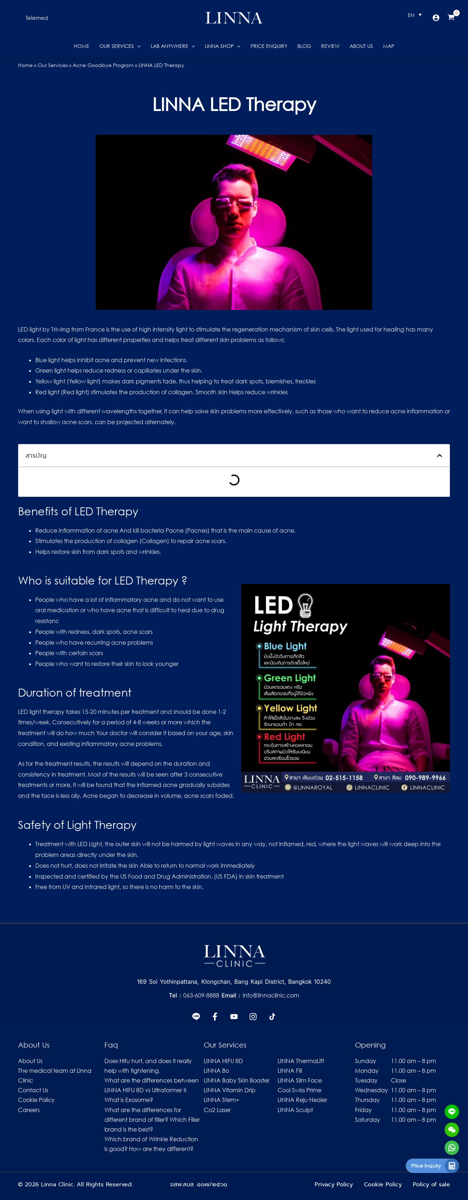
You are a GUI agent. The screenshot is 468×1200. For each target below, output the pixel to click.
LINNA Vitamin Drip (230, 1090)
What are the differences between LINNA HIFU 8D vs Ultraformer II (151, 1085)
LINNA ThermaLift (301, 1061)
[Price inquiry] (457, 1166)
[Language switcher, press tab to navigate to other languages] (414, 14)
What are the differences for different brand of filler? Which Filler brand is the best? (152, 1119)
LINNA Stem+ (221, 1099)
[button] (37, 18)
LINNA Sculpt (295, 1110)
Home (25, 65)
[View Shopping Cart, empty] (451, 18)
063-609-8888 (202, 995)
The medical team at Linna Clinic (54, 1075)
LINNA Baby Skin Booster (237, 1080)
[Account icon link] (436, 17)
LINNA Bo (216, 1070)
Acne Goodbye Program (103, 65)
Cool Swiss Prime (299, 1090)
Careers (29, 1110)
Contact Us (33, 1090)
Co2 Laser (217, 1110)
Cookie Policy (36, 1099)
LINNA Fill (290, 1070)
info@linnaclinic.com (271, 995)
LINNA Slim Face (300, 1080)
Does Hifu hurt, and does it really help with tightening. (148, 1065)
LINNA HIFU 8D (223, 1061)
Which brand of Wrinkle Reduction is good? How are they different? (151, 1143)
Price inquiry (432, 1166)
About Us (30, 1061)
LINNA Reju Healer (302, 1099)
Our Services (53, 65)
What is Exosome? (128, 1099)
